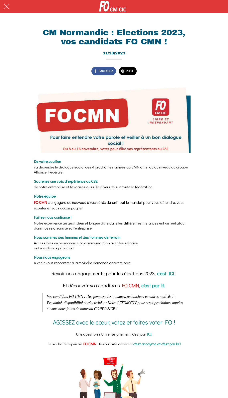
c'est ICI (166, 273)
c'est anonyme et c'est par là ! (157, 343)
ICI (149, 334)
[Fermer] (6, 6)
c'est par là (152, 285)
